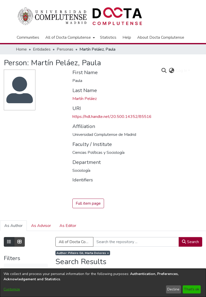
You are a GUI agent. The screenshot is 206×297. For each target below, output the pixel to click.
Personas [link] (65, 49)
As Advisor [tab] (41, 225)
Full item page (88, 203)
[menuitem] (69, 37)
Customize (12, 289)
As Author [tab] (13, 225)
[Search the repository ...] (136, 242)
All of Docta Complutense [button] (68, 37)
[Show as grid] (19, 242)
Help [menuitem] (126, 37)
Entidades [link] (42, 49)
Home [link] (21, 49)
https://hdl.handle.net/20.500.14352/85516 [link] (112, 116)
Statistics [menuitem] (108, 37)
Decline (173, 289)
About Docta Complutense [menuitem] (160, 37)
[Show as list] (9, 242)
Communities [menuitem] (28, 37)
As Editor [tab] (67, 225)
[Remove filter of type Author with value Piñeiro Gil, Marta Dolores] (82, 253)
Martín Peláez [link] (84, 98)
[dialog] (103, 283)
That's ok (191, 289)
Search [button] (190, 242)
